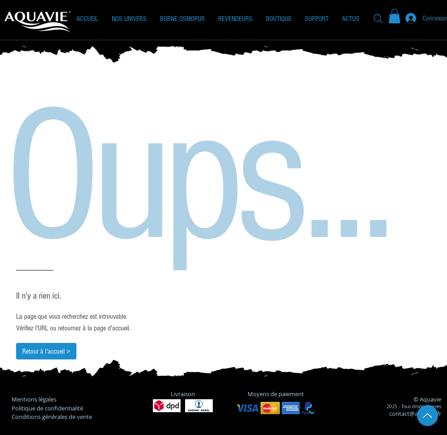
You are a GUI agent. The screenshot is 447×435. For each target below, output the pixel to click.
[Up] (427, 415)
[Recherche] (378, 18)
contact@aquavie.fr (415, 414)
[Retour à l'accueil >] (46, 351)
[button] (129, 18)
